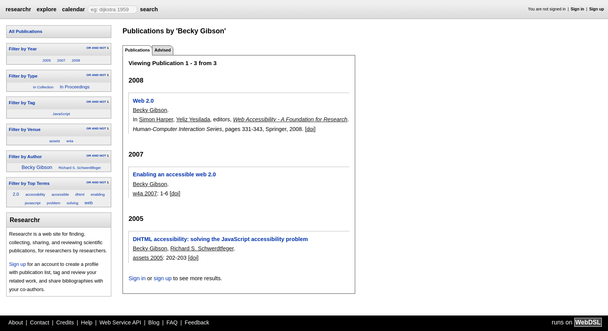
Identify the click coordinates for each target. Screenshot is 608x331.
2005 (47, 60)
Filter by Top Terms (29, 183)
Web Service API (120, 322)
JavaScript (61, 114)
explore (46, 9)
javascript (33, 203)
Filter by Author (25, 156)
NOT (103, 48)
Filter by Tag (22, 102)
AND (95, 48)
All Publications (25, 31)
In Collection (43, 87)
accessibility (35, 194)
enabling (98, 194)
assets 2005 (148, 258)
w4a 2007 (145, 193)
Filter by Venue (25, 129)
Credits (65, 322)
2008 (76, 60)
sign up (162, 278)
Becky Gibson (37, 167)
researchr (18, 9)
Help (87, 322)
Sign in (577, 9)
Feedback (197, 322)
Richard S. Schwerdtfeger (80, 168)
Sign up (596, 9)
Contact (39, 322)
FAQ (172, 322)
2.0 (16, 194)
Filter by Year (23, 49)
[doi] (310, 129)
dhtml (79, 194)
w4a (69, 141)
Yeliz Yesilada (193, 119)
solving (72, 203)
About (16, 322)
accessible (60, 194)
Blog (153, 322)
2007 (61, 60)
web (89, 202)
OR (88, 48)
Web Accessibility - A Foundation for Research (290, 119)
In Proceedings (75, 86)
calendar (73, 9)
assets (54, 141)
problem (53, 203)
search (149, 9)
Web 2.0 (143, 101)
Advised (162, 50)
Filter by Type (23, 76)
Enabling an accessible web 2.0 (174, 174)
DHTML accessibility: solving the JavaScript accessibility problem (220, 239)
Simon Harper (156, 119)
